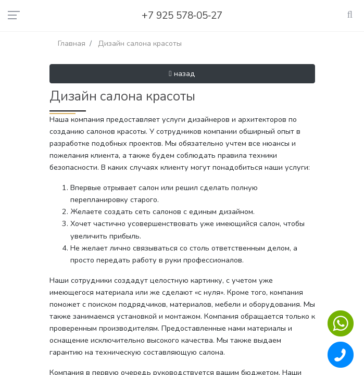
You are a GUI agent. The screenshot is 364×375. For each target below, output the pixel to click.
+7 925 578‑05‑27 (182, 15)
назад (182, 73)
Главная (71, 43)
